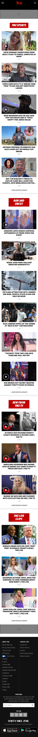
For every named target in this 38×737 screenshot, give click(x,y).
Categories (5, 673)
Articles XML (6, 664)
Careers (22, 650)
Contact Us (23, 645)
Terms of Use (6, 650)
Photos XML (6, 687)
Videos (4, 690)
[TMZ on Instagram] (25, 715)
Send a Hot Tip (24, 647)
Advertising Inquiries (26, 653)
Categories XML (7, 676)
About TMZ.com (7, 645)
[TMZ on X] (16, 715)
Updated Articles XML (9, 670)
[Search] (35, 3)
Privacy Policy (13, 701)
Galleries (5, 678)
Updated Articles (7, 667)
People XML (6, 684)
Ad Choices (6, 653)
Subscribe (32, 705)
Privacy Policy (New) (8, 647)
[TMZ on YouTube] (21, 715)
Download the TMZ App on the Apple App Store (10, 730)
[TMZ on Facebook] (12, 715)
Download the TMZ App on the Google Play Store (28, 730)
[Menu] (3, 3)
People (4, 681)
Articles (4, 662)
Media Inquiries (25, 656)
